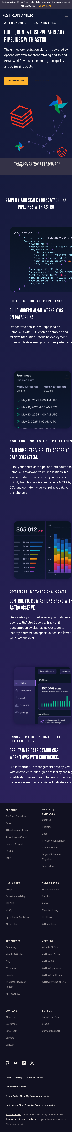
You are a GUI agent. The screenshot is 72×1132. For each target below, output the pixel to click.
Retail (45, 903)
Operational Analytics (17, 917)
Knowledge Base (51, 1017)
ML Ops (10, 910)
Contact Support (51, 1030)
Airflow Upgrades (51, 968)
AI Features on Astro (17, 830)
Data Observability (15, 896)
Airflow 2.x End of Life (54, 982)
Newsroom (11, 1030)
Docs (44, 833)
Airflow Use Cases (52, 975)
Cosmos (46, 820)
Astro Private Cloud (16, 837)
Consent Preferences (16, 1086)
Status (45, 1024)
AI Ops (9, 889)
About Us (11, 1017)
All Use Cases (13, 924)
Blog (8, 961)
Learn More (48, 866)
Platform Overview (16, 816)
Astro (9, 823)
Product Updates (51, 847)
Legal (8, 1078)
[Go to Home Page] (33, 15)
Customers (12, 1024)
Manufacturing (50, 910)
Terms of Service (34, 1078)
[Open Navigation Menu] (66, 15)
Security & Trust (14, 844)
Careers (10, 1037)
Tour (8, 857)
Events (9, 975)
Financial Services (51, 889)
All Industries (49, 924)
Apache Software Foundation (23, 1119)
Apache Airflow (13, 1114)
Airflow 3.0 (48, 961)
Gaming (46, 896)
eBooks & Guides (15, 954)
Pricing (9, 851)
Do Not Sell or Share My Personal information (28, 1096)
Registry (46, 826)
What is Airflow (50, 947)
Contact (10, 1044)
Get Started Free (16, 81)
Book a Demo (42, 81)
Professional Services (54, 840)
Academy (11, 947)
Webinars (11, 968)
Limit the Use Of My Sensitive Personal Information (30, 1105)
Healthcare (48, 917)
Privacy (18, 1078)
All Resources (13, 993)
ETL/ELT (10, 903)
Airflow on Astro (51, 954)
